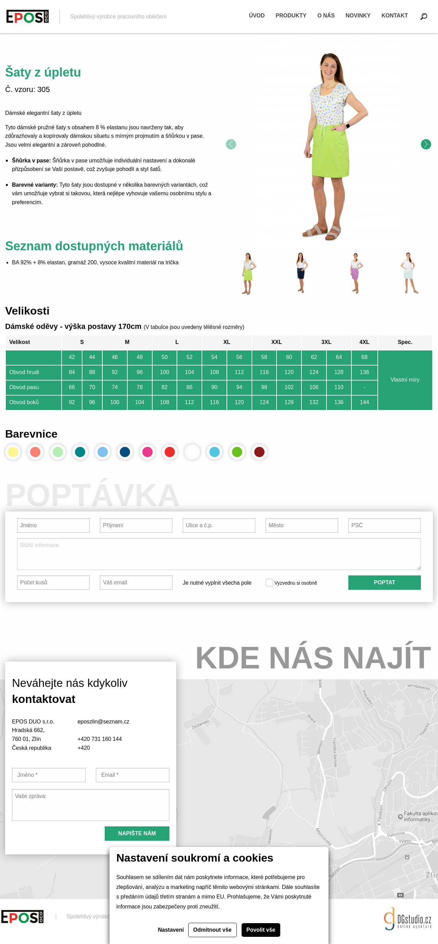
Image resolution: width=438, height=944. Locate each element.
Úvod (257, 15)
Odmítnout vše (212, 930)
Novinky (358, 15)
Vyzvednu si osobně (291, 582)
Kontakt (395, 15)
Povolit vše (260, 930)
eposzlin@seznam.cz (103, 721)
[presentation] (231, 144)
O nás (326, 15)
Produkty (291, 15)
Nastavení (171, 930)
